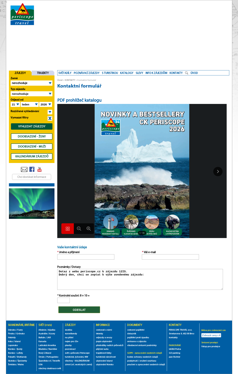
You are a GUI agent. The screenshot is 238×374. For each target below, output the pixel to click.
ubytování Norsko (104, 364)
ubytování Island (104, 360)
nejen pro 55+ (71, 341)
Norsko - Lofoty (15, 352)
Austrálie (42, 333)
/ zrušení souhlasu (147, 360)
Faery (20, 329)
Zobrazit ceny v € (211, 335)
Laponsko (13, 345)
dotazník (131, 333)
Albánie (42, 329)
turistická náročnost (106, 356)
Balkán (41, 337)
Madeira (42, 349)
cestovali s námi (104, 329)
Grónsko (20, 333)
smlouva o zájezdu (137, 341)
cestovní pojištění (135, 329)
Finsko (11, 333)
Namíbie (53, 349)
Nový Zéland (44, 352)
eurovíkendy (71, 333)
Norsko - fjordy (15, 349)
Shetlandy (22, 356)
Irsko (10, 341)
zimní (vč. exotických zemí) (78, 364)
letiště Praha (175, 349)
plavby (68, 345)
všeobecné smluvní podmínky (142, 345)
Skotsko (12, 360)
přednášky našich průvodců (109, 345)
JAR (49, 337)
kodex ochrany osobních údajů (142, 356)
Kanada (42, 341)
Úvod (59, 80)
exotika (68, 329)
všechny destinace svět (49, 368)
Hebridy (12, 337)
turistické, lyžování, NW (76, 356)
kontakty (173, 337)
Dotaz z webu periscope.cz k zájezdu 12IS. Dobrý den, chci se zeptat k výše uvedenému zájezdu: (140, 279)
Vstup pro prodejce (210, 346)
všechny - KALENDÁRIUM (77, 360)
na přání (69, 337)
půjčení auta (102, 349)
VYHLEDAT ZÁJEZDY (31, 126)
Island (17, 341)
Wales (21, 364)
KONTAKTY (70, 80)
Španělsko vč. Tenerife (49, 360)
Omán (41, 356)
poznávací (70, 349)
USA (40, 364)
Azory (52, 333)
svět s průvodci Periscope (77, 352)
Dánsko (11, 329)
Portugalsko (52, 356)
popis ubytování (104, 341)
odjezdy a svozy (104, 337)
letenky (99, 333)
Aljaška (51, 329)
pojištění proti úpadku (138, 337)
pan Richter (174, 356)
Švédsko (12, 364)
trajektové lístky (103, 352)
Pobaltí (11, 356)
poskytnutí (132, 360)
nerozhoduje (19, 83)
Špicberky (22, 360)
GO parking (174, 352)
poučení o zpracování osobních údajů (146, 364)
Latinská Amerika (47, 345)
